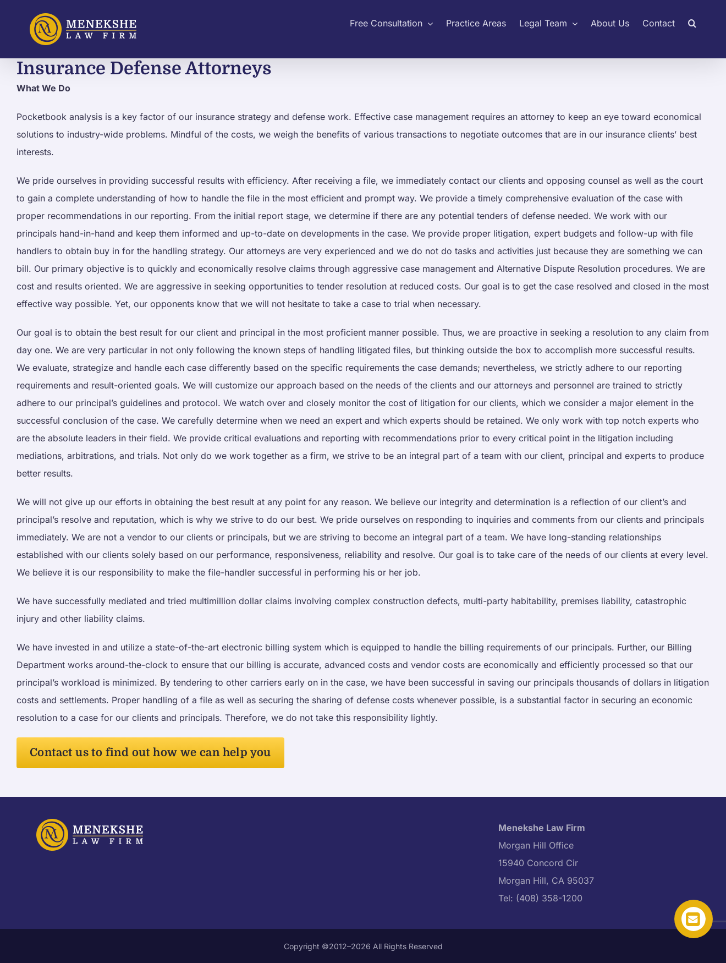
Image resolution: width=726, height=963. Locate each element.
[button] (692, 22)
